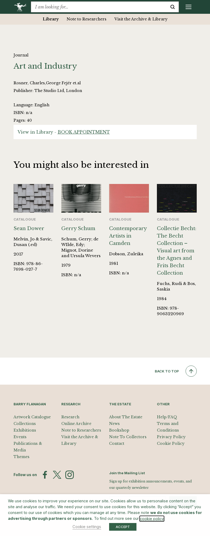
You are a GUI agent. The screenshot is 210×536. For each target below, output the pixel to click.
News (114, 423)
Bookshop (119, 430)
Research (70, 417)
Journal (21, 55)
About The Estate (125, 417)
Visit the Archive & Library (141, 19)
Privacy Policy (171, 436)
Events (20, 436)
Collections (25, 423)
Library (51, 19)
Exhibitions (25, 430)
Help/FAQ (167, 417)
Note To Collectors (128, 436)
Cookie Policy (171, 443)
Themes (21, 456)
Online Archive (76, 423)
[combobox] (98, 7)
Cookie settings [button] (86, 526)
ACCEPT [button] (123, 527)
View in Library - (64, 132)
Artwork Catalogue (32, 417)
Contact (116, 443)
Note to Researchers (86, 19)
